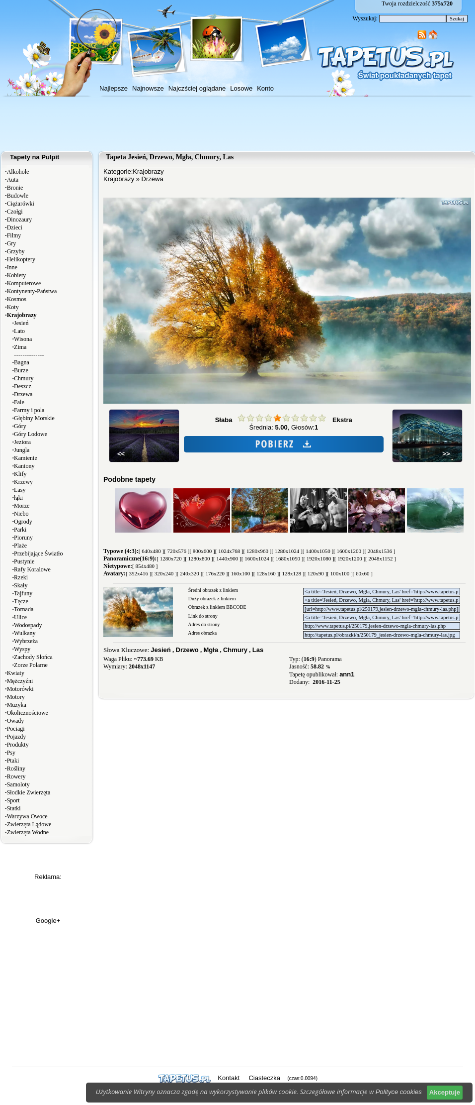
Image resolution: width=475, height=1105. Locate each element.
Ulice (20, 617)
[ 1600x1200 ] (348, 551)
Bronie (15, 187)
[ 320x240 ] (163, 573)
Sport (13, 800)
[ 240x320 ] (189, 573)
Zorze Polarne (31, 665)
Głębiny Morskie (34, 418)
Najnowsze (148, 88)
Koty (13, 307)
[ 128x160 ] (266, 573)
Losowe (241, 88)
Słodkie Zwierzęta (29, 792)
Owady (15, 720)
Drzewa (23, 394)
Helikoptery (21, 259)
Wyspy (22, 649)
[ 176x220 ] (215, 573)
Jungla (21, 449)
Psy (11, 752)
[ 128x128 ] (291, 573)
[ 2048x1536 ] (379, 551)
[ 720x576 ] (176, 551)
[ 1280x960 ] (257, 551)
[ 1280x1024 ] (286, 551)
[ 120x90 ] (315, 573)
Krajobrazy (148, 171)
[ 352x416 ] (138, 573)
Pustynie (24, 561)
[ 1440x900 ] (227, 558)
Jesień (21, 323)
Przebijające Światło (38, 553)
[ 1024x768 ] (229, 551)
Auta (12, 179)
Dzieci (14, 227)
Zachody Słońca (33, 657)
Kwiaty (15, 672)
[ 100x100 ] (339, 573)
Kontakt (228, 1078)
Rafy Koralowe (32, 569)
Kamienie (25, 457)
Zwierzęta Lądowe (29, 824)
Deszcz (22, 386)
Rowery (16, 776)
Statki (14, 808)
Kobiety (16, 275)
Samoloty (18, 784)
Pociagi (16, 728)
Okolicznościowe (27, 712)
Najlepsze (113, 88)
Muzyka (16, 704)
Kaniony (24, 465)
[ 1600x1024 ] (256, 558)
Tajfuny (23, 593)
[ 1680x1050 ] (287, 558)
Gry (11, 243)
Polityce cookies (399, 1092)
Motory (16, 696)
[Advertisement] (237, 124)
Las (257, 650)
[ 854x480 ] (145, 566)
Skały (20, 585)
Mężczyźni (20, 680)
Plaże (20, 545)
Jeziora (22, 442)
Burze (21, 370)
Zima (20, 346)
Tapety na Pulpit (34, 157)
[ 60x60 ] (363, 573)
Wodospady (28, 625)
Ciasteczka (264, 1078)
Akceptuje (444, 1092)
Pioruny (23, 537)
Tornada (23, 609)
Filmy (14, 235)
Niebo (21, 513)
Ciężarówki (20, 203)
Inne (12, 267)
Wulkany (25, 633)
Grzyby (16, 251)
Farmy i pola (29, 410)
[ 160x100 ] (240, 573)
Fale (19, 402)
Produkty (18, 744)
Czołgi (15, 211)
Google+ (48, 920)
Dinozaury (19, 219)
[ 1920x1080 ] (318, 558)
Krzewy (23, 481)
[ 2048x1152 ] (380, 558)
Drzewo (187, 650)
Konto (265, 88)
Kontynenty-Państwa (32, 291)
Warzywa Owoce (27, 816)
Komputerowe (24, 283)
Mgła (211, 650)
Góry (20, 426)
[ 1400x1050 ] (318, 551)
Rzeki (21, 577)
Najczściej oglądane (197, 88)
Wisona (23, 338)
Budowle (17, 195)
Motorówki (20, 688)
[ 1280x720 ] (171, 558)
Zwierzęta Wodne (28, 832)
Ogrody (23, 521)
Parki (20, 529)
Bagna (21, 362)
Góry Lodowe (30, 434)
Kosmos (16, 299)
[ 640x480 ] (151, 551)
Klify (20, 473)
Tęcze (21, 601)
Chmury (23, 378)
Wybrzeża (26, 641)
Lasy (19, 489)
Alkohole (18, 171)
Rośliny (16, 768)
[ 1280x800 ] (199, 558)
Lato (19, 331)
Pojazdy (16, 736)
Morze (21, 505)
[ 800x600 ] (202, 551)
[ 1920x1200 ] (349, 558)
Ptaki (13, 760)
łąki (18, 497)
